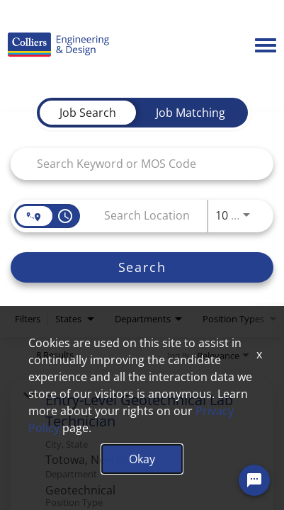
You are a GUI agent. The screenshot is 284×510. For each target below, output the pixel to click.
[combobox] (135, 163)
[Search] (142, 267)
